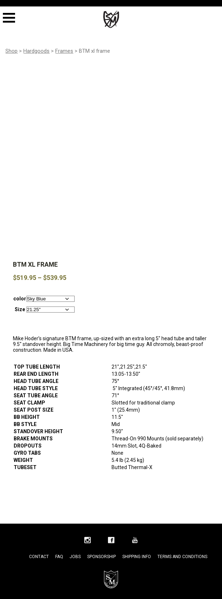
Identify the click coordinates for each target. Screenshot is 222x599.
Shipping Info (136, 540)
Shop (11, 51)
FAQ (59, 540)
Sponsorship (101, 540)
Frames (64, 51)
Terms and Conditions (182, 540)
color (19, 283)
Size (20, 293)
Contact (39, 540)
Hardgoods (36, 51)
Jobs (75, 540)
